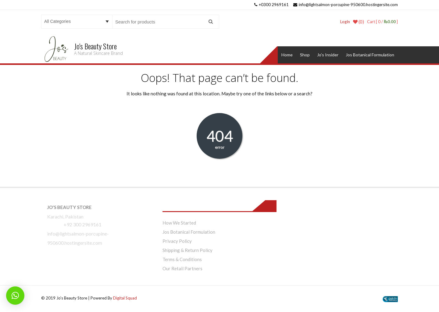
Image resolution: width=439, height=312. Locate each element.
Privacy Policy (177, 241)
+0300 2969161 (271, 4)
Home (287, 54)
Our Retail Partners (182, 268)
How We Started (179, 222)
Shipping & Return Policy (187, 250)
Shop (305, 54)
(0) (358, 21)
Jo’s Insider (327, 54)
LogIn (345, 21)
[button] (15, 295)
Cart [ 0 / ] (382, 21)
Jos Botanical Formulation (370, 54)
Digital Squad (125, 298)
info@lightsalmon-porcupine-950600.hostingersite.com (345, 4)
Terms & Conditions (182, 259)
